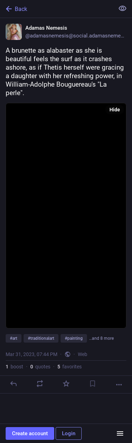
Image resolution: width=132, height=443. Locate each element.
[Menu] (120, 433)
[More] (119, 384)
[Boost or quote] (40, 383)
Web (82, 354)
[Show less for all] (122, 8)
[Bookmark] (92, 383)
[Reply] (13, 383)
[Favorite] (66, 383)
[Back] (56, 9)
